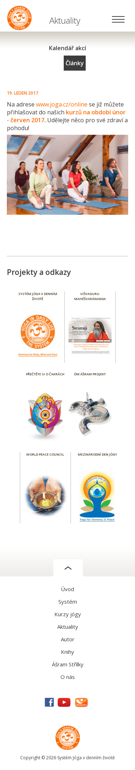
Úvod (67, 589)
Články (75, 63)
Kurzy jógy (67, 614)
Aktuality (67, 626)
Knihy (67, 651)
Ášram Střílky (68, 664)
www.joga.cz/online (61, 104)
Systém (67, 601)
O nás (67, 676)
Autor (68, 639)
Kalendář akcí (67, 48)
